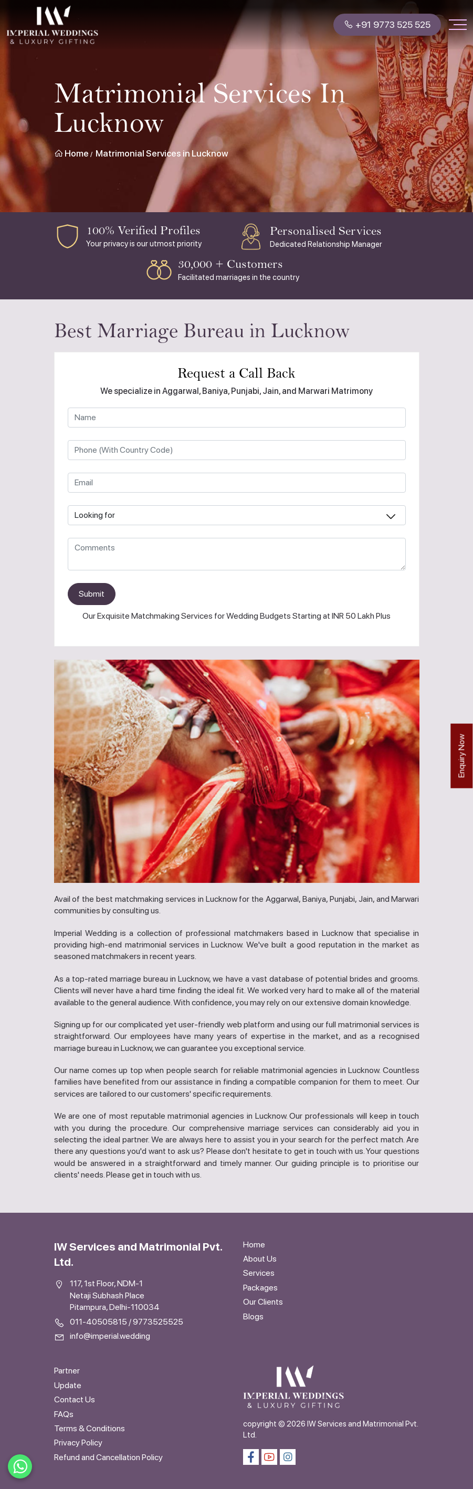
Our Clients (263, 1302)
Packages (260, 1288)
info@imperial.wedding (110, 1336)
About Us (260, 1259)
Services (259, 1273)
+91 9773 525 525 (387, 24)
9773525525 (158, 1322)
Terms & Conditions (89, 1428)
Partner (67, 1371)
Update (67, 1385)
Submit (91, 594)
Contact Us (74, 1399)
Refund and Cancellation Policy (108, 1457)
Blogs (253, 1316)
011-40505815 (98, 1322)
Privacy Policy (78, 1443)
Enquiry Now (461, 755)
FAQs (63, 1414)
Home (71, 153)
